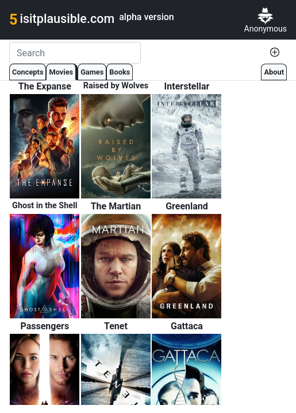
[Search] (75, 53)
